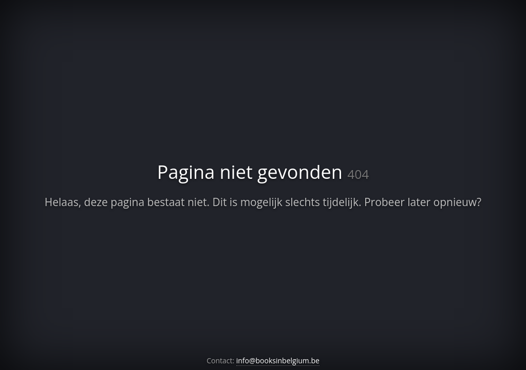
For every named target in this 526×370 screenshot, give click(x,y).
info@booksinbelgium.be (278, 360)
